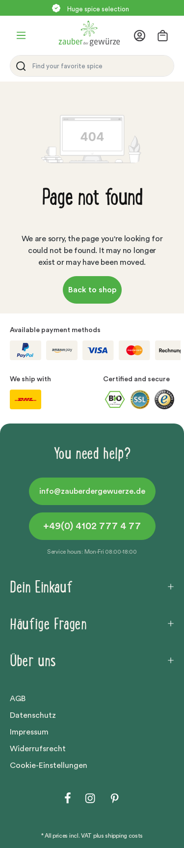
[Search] (19, 66)
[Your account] (142, 35)
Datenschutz (33, 715)
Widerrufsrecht (38, 749)
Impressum (29, 732)
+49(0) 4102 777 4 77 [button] (92, 526)
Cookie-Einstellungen (48, 765)
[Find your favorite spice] (100, 66)
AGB (18, 699)
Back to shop (92, 290)
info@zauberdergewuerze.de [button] (92, 491)
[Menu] (21, 35)
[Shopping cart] (162, 35)
